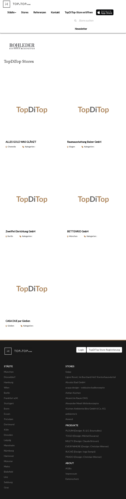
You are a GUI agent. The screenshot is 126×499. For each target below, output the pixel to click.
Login (81, 349)
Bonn (6, 408)
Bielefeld (8, 471)
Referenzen (39, 12)
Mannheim (9, 445)
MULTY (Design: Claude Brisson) (82, 441)
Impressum (71, 473)
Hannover (9, 455)
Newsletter (81, 28)
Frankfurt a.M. (11, 398)
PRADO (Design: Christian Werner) (83, 456)
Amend (69, 419)
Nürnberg (9, 450)
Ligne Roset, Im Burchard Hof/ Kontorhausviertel (90, 377)
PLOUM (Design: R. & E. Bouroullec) (83, 430)
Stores (24, 12)
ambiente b (71, 413)
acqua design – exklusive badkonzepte (85, 387)
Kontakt (55, 12)
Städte (11, 12)
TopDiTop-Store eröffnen (79, 12)
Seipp (68, 371)
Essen (7, 413)
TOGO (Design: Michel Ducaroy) (82, 435)
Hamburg (8, 382)
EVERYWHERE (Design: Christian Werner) (87, 446)
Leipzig (7, 440)
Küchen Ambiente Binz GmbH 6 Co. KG (85, 408)
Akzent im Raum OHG (76, 398)
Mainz (7, 466)
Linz (6, 477)
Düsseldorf (9, 377)
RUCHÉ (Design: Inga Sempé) (80, 451)
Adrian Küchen (73, 392)
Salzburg (8, 482)
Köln (6, 429)
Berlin (7, 392)
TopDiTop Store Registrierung (104, 349)
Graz (6, 487)
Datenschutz (72, 478)
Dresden (8, 434)
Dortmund (9, 424)
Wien (6, 387)
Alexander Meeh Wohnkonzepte (82, 403)
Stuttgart (9, 403)
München (9, 371)
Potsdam (8, 419)
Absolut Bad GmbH (75, 382)
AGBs (68, 468)
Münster (8, 461)
